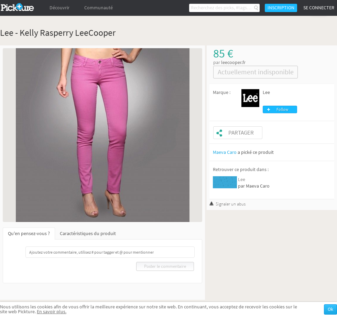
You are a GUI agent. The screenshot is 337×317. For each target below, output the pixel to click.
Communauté (98, 7)
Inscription (281, 7)
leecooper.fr (233, 62)
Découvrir (59, 7)
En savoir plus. (51, 311)
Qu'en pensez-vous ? (29, 233)
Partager (241, 133)
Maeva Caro (225, 152)
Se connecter (318, 7)
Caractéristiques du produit (88, 233)
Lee (266, 92)
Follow (282, 109)
